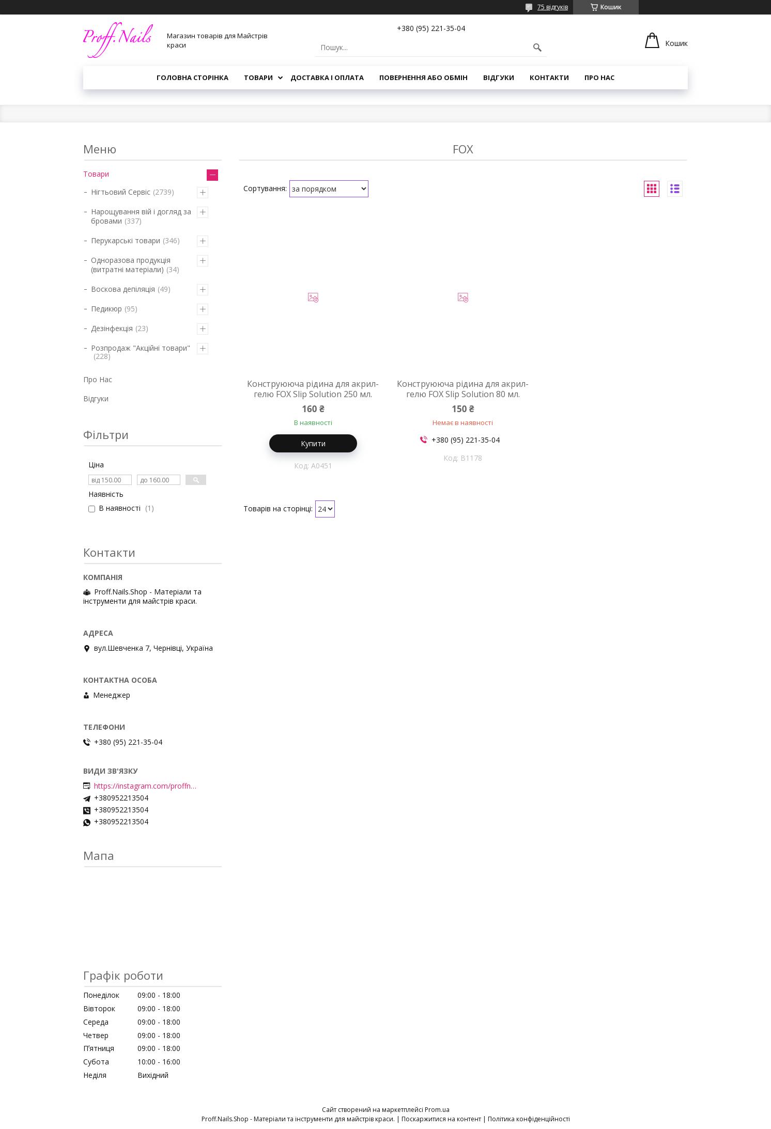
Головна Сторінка (192, 77)
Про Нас (599, 77)
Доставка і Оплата (327, 77)
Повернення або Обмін (423, 77)
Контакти (549, 77)
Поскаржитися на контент (441, 1119)
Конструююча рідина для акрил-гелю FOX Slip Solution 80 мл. (463, 389)
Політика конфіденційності (529, 1119)
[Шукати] (537, 47)
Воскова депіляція (123, 289)
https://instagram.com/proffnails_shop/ (145, 786)
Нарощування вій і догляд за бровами (141, 216)
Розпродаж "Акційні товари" (140, 348)
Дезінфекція (112, 328)
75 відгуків (552, 7)
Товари (258, 77)
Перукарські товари (125, 240)
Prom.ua (437, 1109)
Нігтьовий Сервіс (120, 192)
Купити (313, 443)
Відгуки (498, 77)
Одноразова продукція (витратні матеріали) (131, 264)
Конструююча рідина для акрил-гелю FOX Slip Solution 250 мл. (313, 389)
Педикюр (106, 308)
